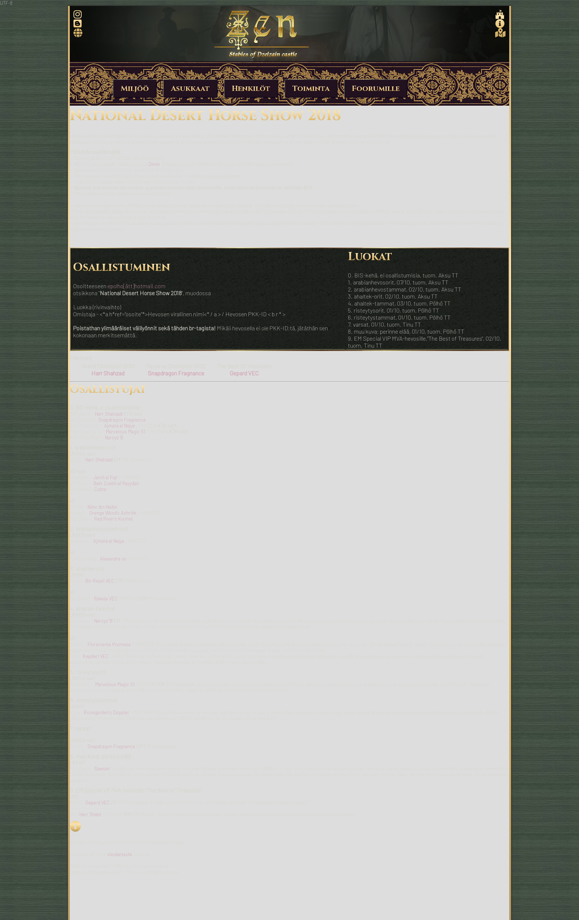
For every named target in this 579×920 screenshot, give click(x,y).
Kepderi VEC (96, 656)
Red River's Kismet (113, 519)
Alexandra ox (113, 559)
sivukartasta (119, 854)
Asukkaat (190, 88)
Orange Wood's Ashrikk (112, 513)
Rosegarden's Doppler (106, 712)
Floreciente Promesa (109, 644)
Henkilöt (251, 88)
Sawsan (102, 768)
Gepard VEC (97, 802)
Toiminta (311, 88)
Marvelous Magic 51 (125, 432)
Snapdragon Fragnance (122, 420)
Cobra (100, 489)
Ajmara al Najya (119, 426)
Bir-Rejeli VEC (99, 581)
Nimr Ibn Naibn (102, 507)
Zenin (154, 164)
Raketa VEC (105, 599)
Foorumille (376, 88)
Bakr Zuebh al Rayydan (116, 483)
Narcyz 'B (114, 437)
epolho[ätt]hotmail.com (136, 285)
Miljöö (135, 88)
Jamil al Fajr (105, 477)
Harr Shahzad (108, 414)
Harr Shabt (90, 814)
